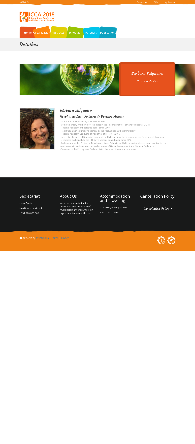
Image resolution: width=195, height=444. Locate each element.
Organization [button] (42, 32)
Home (28, 32)
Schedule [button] (75, 32)
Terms (54, 237)
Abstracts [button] (59, 32)
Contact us (142, 2)
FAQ (156, 2)
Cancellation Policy (156, 209)
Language (25, 1)
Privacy (65, 237)
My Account (170, 2)
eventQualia (42, 237)
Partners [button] (91, 32)
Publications (108, 32)
